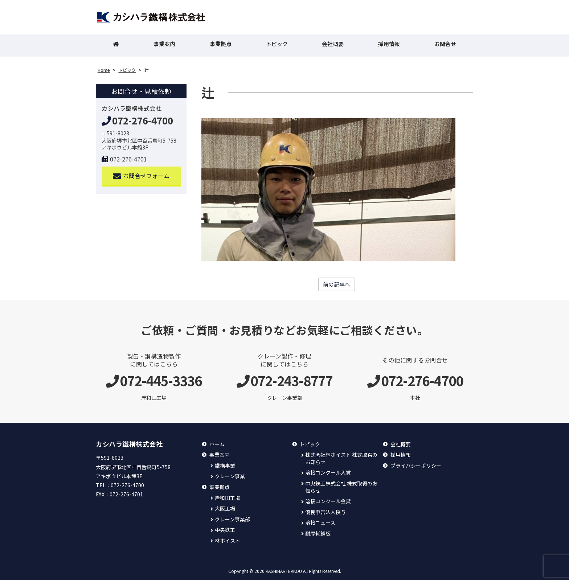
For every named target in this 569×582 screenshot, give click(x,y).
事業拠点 (221, 45)
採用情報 (389, 45)
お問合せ (445, 45)
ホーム (217, 446)
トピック (277, 45)
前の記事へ (336, 286)
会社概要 (333, 45)
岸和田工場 (227, 499)
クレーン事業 (230, 478)
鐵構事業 (225, 467)
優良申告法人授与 (325, 514)
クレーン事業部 (232, 521)
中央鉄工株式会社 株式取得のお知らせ (341, 489)
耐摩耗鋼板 (318, 535)
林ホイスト (227, 542)
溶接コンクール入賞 (328, 474)
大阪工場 (225, 510)
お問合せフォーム (141, 177)
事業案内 (164, 45)
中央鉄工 (225, 531)
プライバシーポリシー (415, 467)
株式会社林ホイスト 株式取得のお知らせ (341, 460)
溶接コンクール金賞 (328, 503)
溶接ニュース (320, 524)
